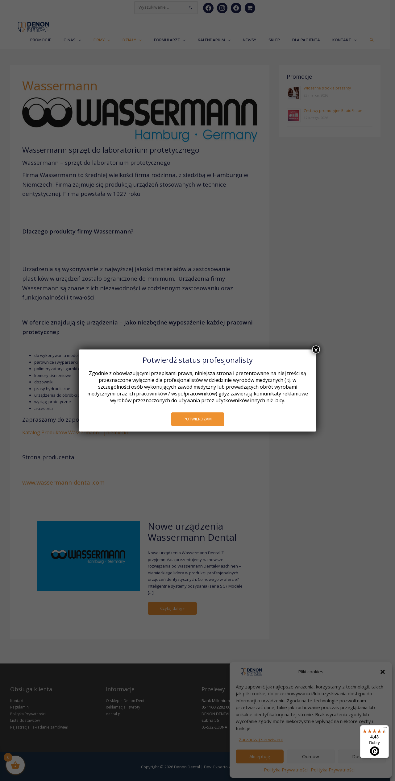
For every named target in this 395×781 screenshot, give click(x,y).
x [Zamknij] (316, 349)
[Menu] (385, 729)
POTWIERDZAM (198, 419)
